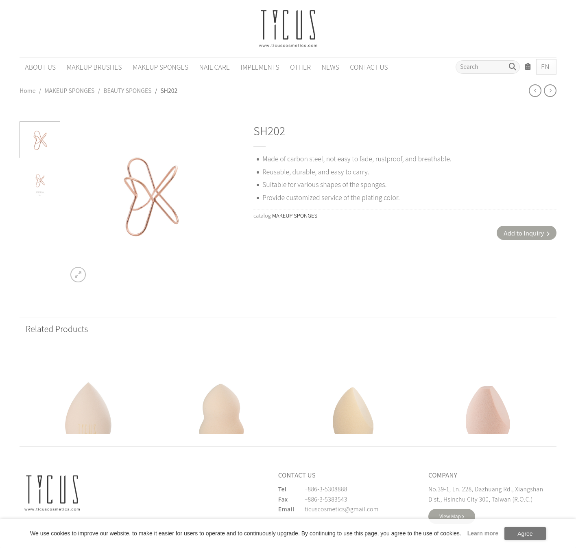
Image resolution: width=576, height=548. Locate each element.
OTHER (300, 67)
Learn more (482, 533)
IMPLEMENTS (259, 67)
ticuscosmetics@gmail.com (342, 509)
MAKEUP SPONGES (160, 67)
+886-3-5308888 (326, 489)
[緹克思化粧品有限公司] (52, 493)
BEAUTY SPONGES (127, 90)
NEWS (330, 67)
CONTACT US (369, 67)
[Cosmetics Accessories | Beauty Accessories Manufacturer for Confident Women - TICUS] (288, 28)
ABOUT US (40, 67)
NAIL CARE (214, 67)
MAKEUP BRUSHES (94, 67)
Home (27, 90)
